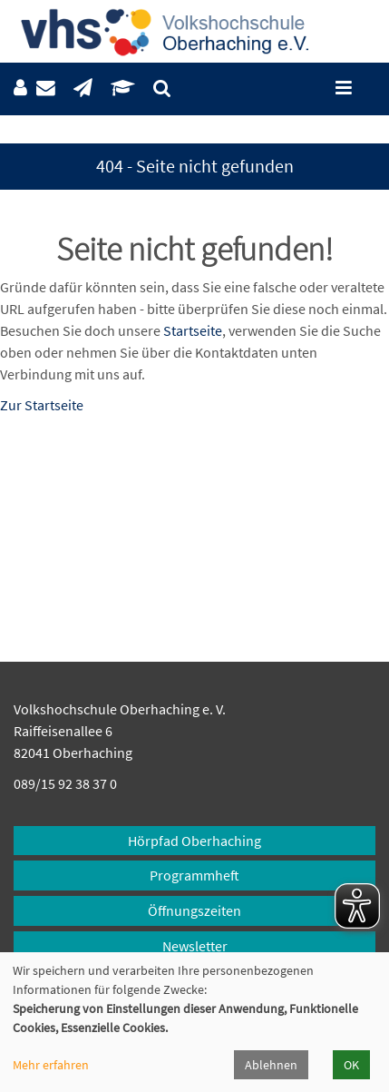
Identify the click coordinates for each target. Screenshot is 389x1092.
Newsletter (195, 946)
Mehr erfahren (51, 1065)
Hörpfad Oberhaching (194, 840)
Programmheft (194, 875)
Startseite (192, 330)
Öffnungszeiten (194, 910)
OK (351, 1065)
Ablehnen (271, 1065)
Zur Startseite (41, 405)
